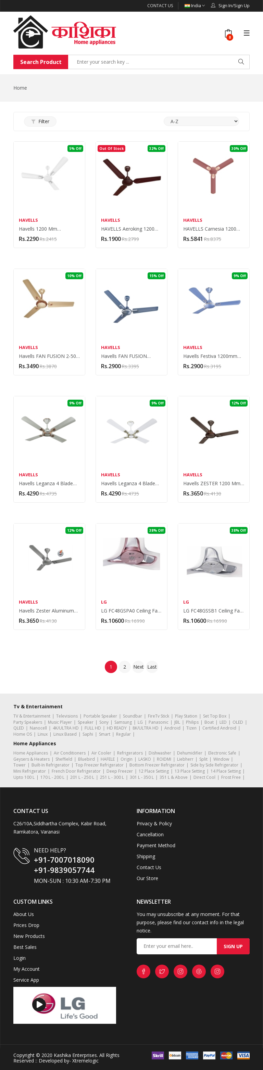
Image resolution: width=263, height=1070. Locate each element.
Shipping (146, 856)
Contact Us (160, 6)
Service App (26, 979)
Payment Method (156, 845)
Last (152, 666)
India (194, 5)
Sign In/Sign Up (230, 5)
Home (20, 87)
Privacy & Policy (154, 823)
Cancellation (150, 834)
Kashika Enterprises (74, 1055)
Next (138, 666)
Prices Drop (26, 924)
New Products (29, 935)
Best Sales (25, 946)
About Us (23, 914)
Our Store (147, 878)
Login (19, 957)
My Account (26, 968)
